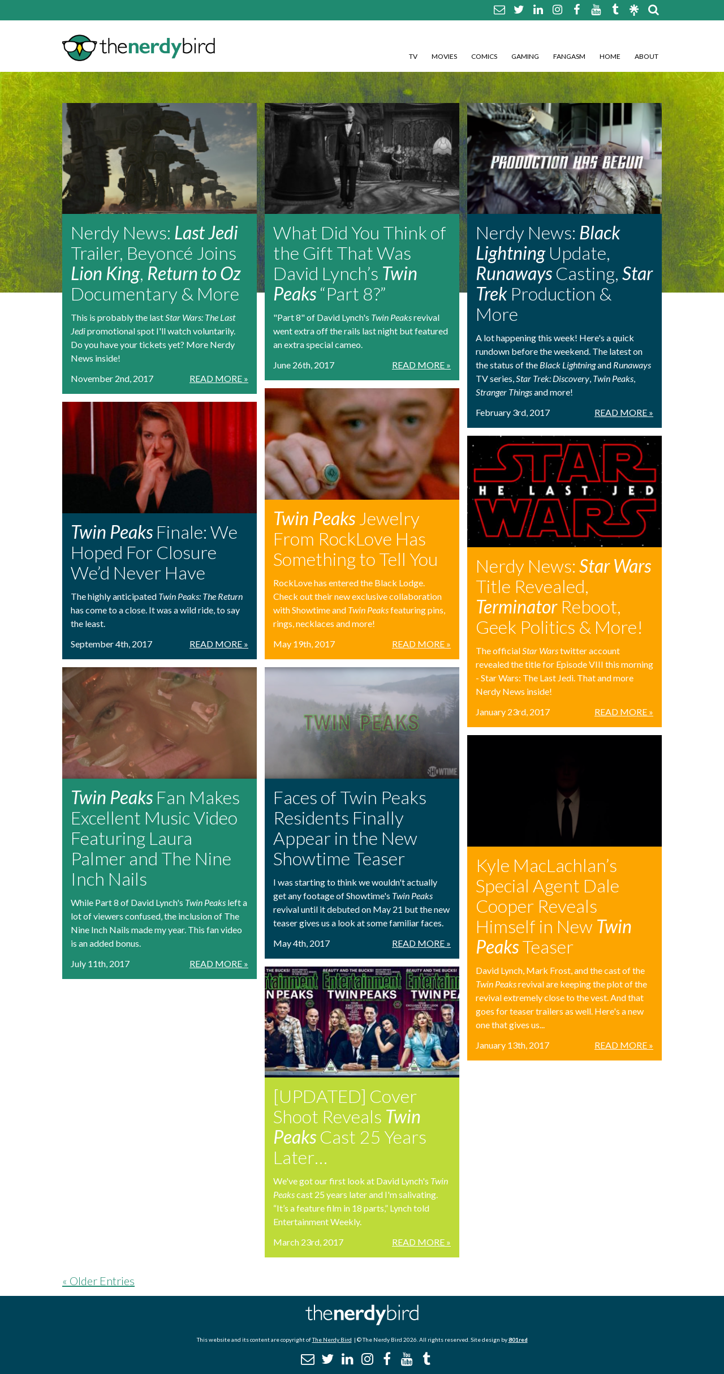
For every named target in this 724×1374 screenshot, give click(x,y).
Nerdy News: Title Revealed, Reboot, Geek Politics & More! (563, 596)
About (646, 56)
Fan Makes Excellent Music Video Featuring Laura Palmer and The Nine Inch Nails (155, 838)
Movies (444, 56)
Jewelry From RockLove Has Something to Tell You (355, 538)
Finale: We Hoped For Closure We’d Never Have (154, 552)
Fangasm (569, 56)
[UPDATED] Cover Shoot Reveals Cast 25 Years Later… (349, 1126)
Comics (484, 56)
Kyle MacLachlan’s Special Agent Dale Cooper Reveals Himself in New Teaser (554, 905)
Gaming (525, 56)
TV (413, 56)
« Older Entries (98, 1280)
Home (610, 56)
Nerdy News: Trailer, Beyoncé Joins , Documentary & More (156, 262)
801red (518, 1339)
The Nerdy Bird (332, 1339)
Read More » (218, 378)
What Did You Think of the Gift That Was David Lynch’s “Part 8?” (359, 262)
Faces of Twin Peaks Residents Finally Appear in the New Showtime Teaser (349, 827)
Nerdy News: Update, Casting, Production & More (564, 273)
